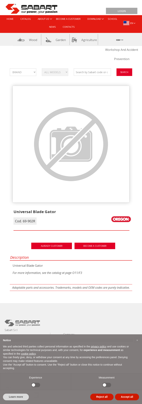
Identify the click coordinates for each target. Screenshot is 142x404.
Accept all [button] (127, 396)
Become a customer (94, 245)
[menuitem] (10, 19)
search (124, 72)
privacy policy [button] (98, 346)
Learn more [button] (16, 396)
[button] (137, 340)
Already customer (51, 245)
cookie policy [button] (28, 353)
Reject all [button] (101, 396)
